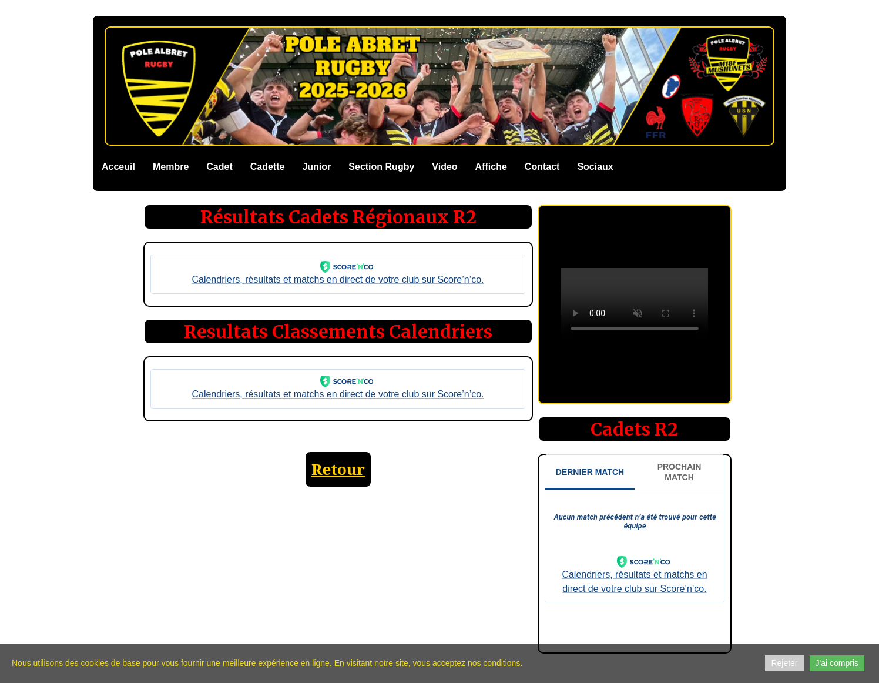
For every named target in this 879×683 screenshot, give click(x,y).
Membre (171, 167)
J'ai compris (837, 663)
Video (444, 167)
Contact (542, 167)
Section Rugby (381, 167)
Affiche (491, 167)
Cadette (267, 167)
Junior (316, 167)
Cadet (219, 167)
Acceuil (118, 167)
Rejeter (784, 663)
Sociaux (595, 167)
